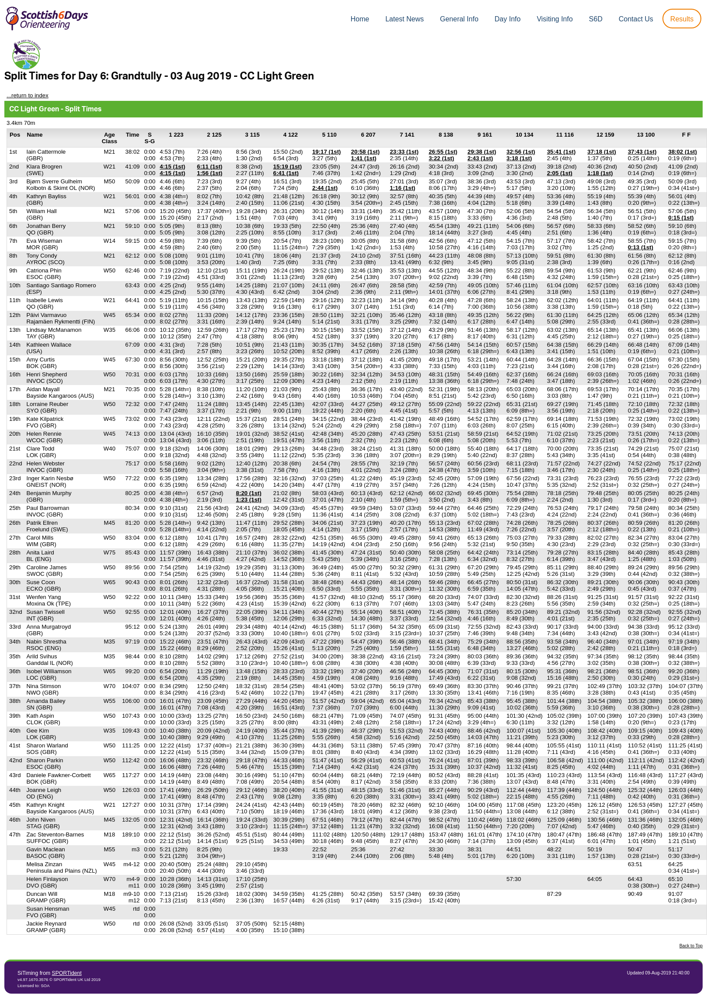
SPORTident (67, 973)
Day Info (508, 19)
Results (681, 19)
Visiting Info (554, 19)
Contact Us (636, 19)
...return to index (27, 95)
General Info (459, 19)
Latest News (404, 19)
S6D (596, 19)
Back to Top (691, 945)
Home (360, 19)
